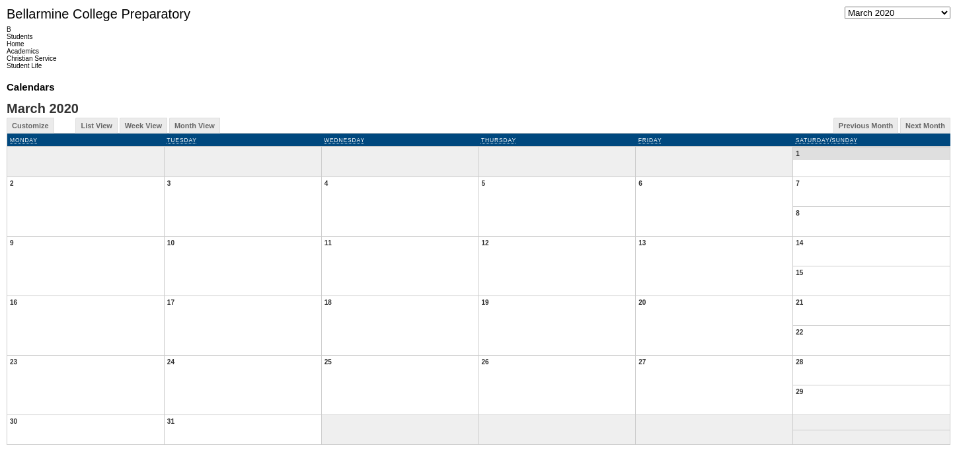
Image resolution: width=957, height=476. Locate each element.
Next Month (925, 126)
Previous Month (866, 126)
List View (96, 126)
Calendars (31, 87)
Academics (23, 51)
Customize (30, 126)
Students (19, 36)
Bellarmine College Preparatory (98, 14)
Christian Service (32, 58)
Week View (143, 126)
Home (15, 44)
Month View (194, 126)
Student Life (24, 65)
